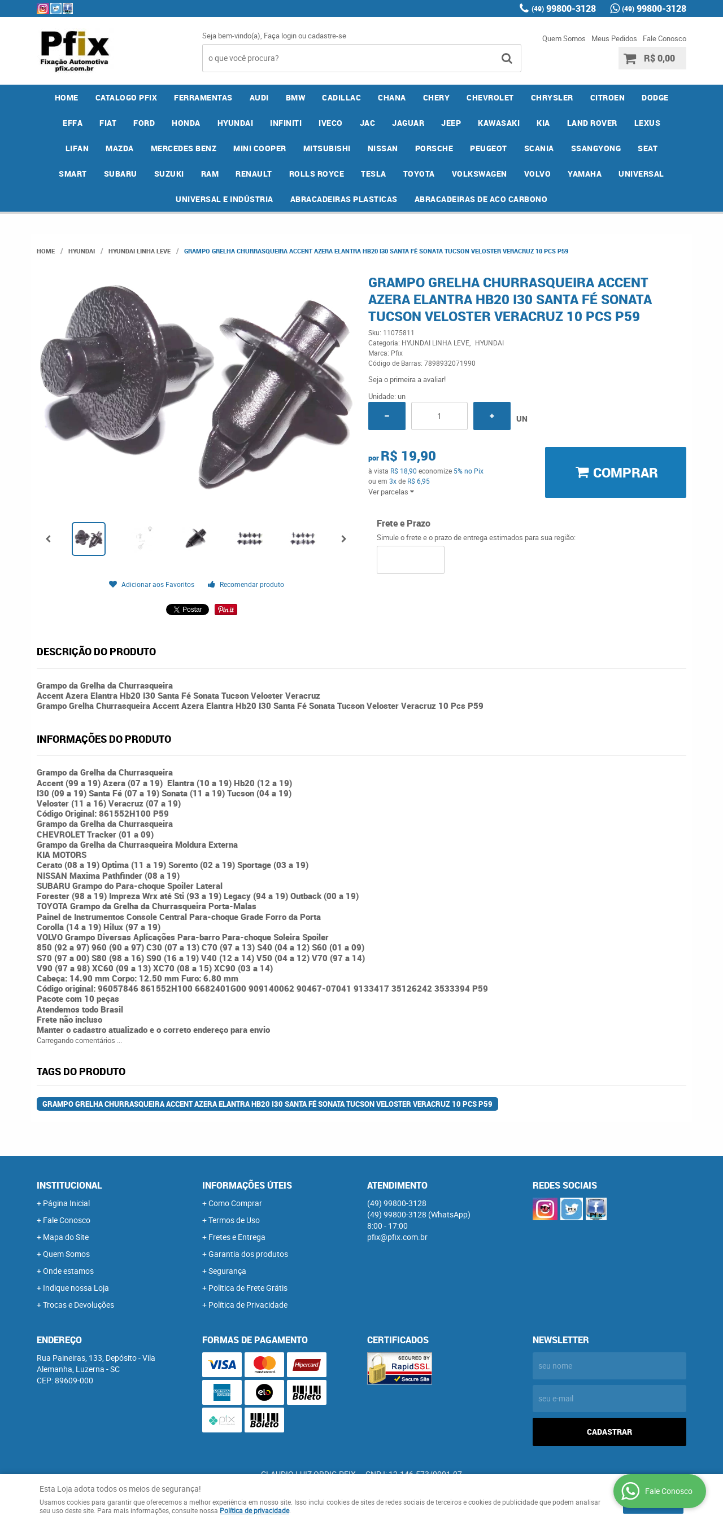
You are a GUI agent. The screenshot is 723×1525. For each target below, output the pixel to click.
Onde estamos (68, 1270)
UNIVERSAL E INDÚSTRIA (224, 199)
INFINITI (286, 122)
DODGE (655, 97)
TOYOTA (419, 173)
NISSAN (383, 148)
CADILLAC (341, 97)
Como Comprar (235, 1203)
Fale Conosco (664, 38)
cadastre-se (327, 35)
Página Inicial (66, 1203)
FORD (144, 122)
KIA (543, 122)
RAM (210, 173)
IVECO (331, 122)
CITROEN (607, 97)
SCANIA (539, 148)
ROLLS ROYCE (317, 173)
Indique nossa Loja (76, 1287)
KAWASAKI (499, 122)
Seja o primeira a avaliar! (407, 379)
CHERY (436, 97)
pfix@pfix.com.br (397, 1237)
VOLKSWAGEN (479, 173)
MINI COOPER (259, 148)
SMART (73, 173)
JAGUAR (408, 122)
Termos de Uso (234, 1220)
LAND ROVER (592, 122)
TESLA (373, 173)
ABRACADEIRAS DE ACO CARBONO (481, 199)
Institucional (69, 1185)
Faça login (280, 35)
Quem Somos (564, 38)
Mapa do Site (66, 1237)
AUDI (259, 97)
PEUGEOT (488, 148)
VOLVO (537, 173)
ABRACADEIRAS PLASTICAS (344, 199)
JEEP (451, 122)
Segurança (227, 1270)
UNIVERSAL (641, 173)
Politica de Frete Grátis (248, 1287)
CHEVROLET (490, 97)
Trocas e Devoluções (78, 1304)
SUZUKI (169, 173)
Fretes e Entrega (236, 1237)
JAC (368, 122)
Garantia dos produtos (248, 1253)
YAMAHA (585, 173)
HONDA (186, 122)
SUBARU (120, 173)
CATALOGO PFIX (126, 97)
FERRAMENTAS (203, 97)
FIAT (107, 122)
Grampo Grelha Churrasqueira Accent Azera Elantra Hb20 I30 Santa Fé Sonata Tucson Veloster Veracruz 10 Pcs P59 (267, 1104)
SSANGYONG (596, 148)
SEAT (647, 148)
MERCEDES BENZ (184, 148)
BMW (296, 97)
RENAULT (254, 173)
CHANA (392, 97)
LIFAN (77, 148)
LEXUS (647, 122)
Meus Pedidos (614, 38)
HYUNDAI (235, 122)
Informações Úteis (247, 1185)
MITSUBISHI (327, 148)
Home (67, 97)
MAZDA (120, 148)
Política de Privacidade (248, 1304)
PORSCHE (434, 148)
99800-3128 (564, 8)
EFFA (72, 122)
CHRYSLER (552, 97)
